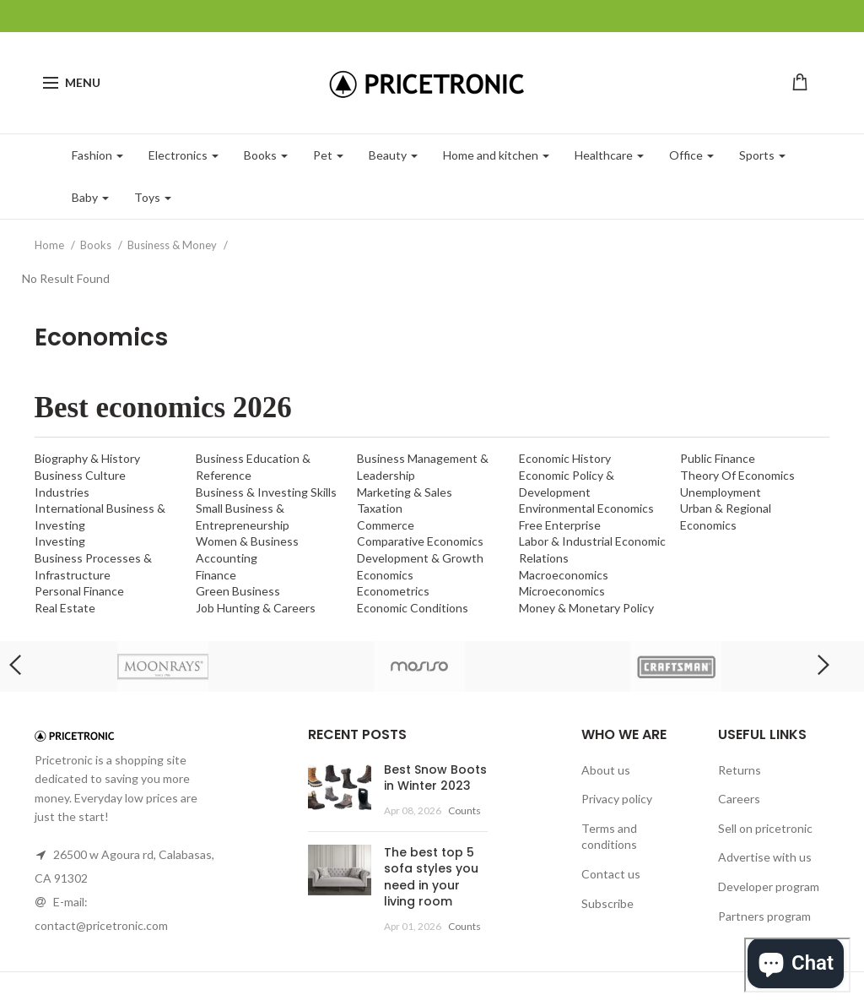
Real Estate (65, 608)
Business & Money (173, 245)
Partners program (764, 916)
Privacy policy (616, 798)
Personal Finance (79, 591)
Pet (328, 155)
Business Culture (80, 475)
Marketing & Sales (404, 492)
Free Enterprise (560, 525)
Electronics (183, 155)
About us (605, 770)
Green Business (238, 591)
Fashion (97, 155)
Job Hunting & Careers (256, 608)
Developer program (768, 886)
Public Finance (717, 458)
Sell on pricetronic (765, 828)
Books (266, 155)
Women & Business (247, 541)
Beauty (393, 155)
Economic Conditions (412, 608)
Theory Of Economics (737, 475)
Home (51, 245)
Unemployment (720, 492)
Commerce (385, 525)
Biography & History (87, 458)
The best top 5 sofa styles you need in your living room (431, 877)
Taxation (379, 508)
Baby (90, 197)
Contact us (610, 874)
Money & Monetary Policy (586, 608)
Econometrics (393, 591)
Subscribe (607, 903)
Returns (739, 770)
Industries (62, 492)
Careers (739, 798)
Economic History (565, 458)
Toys (152, 197)
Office (691, 155)
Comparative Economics (420, 541)
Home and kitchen (496, 155)
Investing (60, 541)
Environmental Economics (586, 508)
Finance (216, 575)
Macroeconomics (563, 575)
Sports (762, 155)
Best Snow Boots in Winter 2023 (435, 778)
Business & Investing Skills (266, 492)
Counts (464, 810)
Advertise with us (765, 857)
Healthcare (609, 155)
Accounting (226, 558)
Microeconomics (562, 591)
